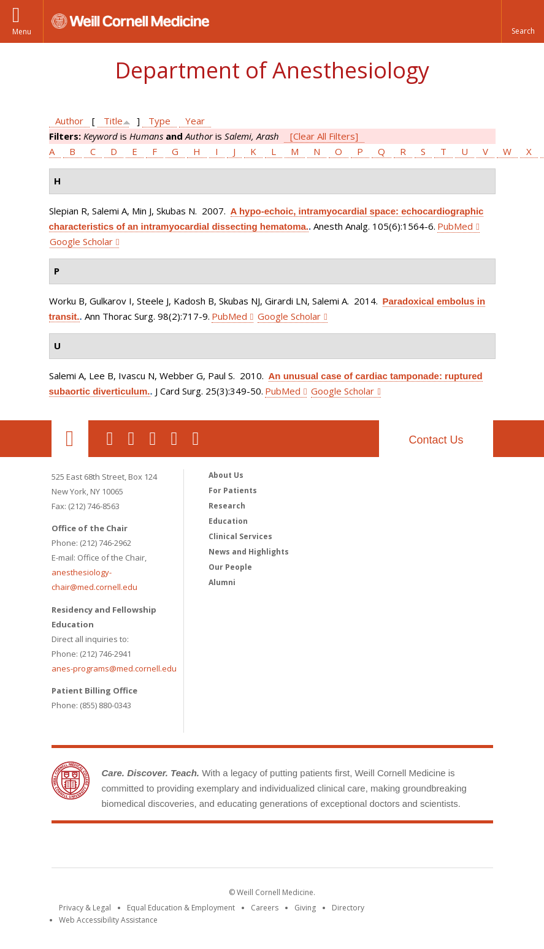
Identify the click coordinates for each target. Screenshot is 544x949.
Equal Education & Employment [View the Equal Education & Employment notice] (181, 907)
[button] (522, 21)
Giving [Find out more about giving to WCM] (305, 907)
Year (195, 121)
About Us (226, 475)
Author (69, 121)
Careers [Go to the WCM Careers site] (264, 907)
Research (227, 506)
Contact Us (435, 440)
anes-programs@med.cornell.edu (114, 668)
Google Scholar (81, 241)
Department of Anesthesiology (272, 70)
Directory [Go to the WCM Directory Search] (348, 907)
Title (113, 121)
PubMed (455, 226)
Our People (230, 567)
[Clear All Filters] (324, 136)
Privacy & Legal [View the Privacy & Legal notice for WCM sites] (85, 907)
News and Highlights (249, 551)
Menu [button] (21, 31)
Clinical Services (240, 536)
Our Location (70, 438)
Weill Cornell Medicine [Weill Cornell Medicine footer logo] (272, 848)
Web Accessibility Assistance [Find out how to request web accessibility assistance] (108, 920)
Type (159, 121)
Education (228, 521)
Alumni (222, 582)
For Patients (233, 490)
